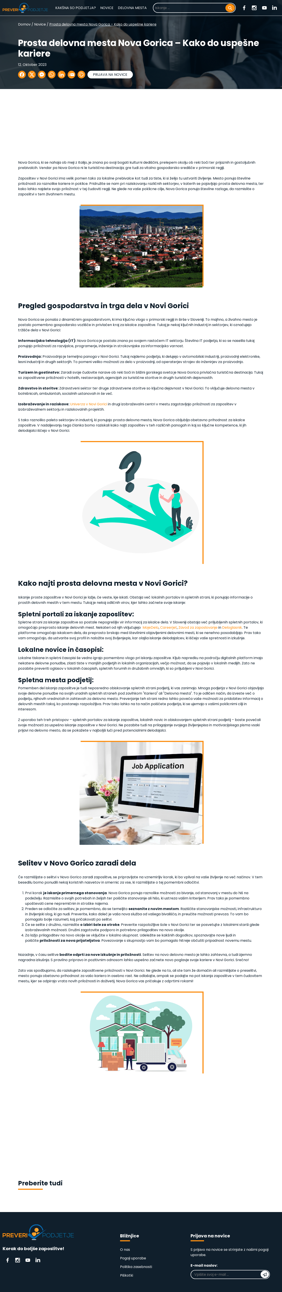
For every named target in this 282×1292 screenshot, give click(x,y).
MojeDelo (151, 627)
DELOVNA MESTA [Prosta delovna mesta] (132, 7)
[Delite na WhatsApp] (52, 74)
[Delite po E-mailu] (71, 74)
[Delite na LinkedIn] (61, 74)
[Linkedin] (274, 7)
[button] (81, 74)
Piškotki (126, 1275)
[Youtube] (264, 7)
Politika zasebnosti (136, 1266)
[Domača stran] (25, 8)
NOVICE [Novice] (106, 7)
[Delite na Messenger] (42, 74)
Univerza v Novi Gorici (88, 404)
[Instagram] (254, 7)
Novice (40, 24)
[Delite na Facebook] (22, 74)
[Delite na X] (32, 74)
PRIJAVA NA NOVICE (110, 74)
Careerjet (168, 627)
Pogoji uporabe (133, 1258)
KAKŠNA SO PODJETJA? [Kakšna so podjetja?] (75, 7)
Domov (24, 24)
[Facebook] (244, 7)
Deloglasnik (232, 627)
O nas (125, 1249)
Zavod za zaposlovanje (197, 627)
